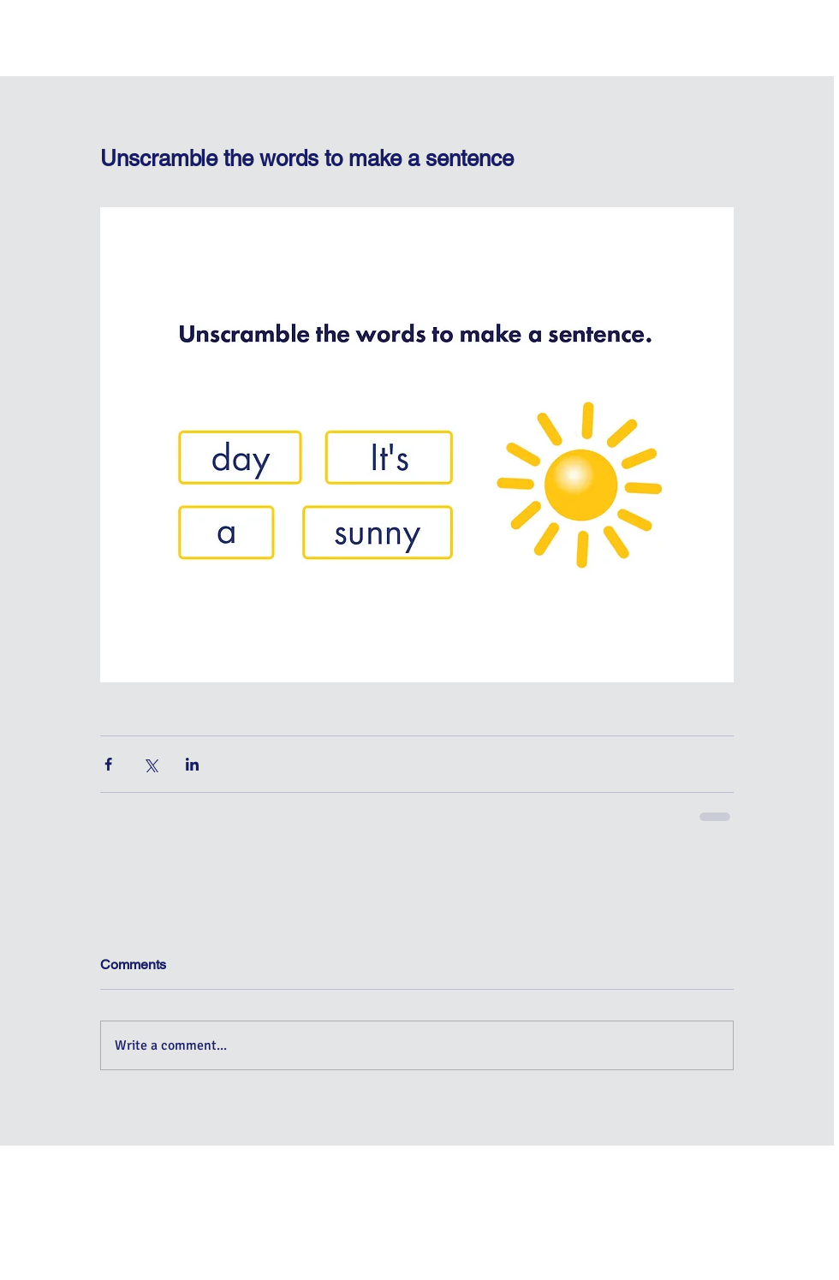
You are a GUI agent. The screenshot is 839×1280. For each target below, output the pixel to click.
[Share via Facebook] (108, 764)
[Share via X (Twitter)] (150, 764)
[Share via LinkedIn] (192, 764)
